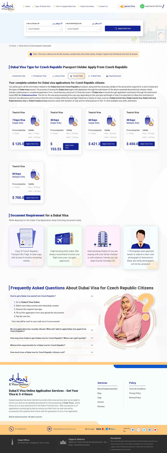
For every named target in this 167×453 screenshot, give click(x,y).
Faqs (100, 398)
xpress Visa (127, 6)
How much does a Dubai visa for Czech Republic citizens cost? (37, 352)
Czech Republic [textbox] (34, 29)
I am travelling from (83, 23)
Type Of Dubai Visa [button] (41, 6)
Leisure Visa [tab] (58, 76)
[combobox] (44, 29)
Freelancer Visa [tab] (38, 76)
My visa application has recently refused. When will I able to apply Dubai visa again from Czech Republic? (48, 330)
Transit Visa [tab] (94, 76)
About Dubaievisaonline (107, 389)
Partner (101, 402)
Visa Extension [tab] (113, 76)
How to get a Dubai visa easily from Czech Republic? (33, 296)
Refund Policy (135, 398)
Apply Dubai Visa (123, 28)
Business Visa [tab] (18, 76)
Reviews (101, 406)
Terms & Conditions (137, 389)
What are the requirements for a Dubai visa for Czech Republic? (37, 345)
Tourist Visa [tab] (76, 76)
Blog (99, 393)
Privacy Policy (135, 393)
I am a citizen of (44, 23)
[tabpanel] (83, 155)
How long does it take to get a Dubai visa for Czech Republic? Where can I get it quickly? (48, 338)
